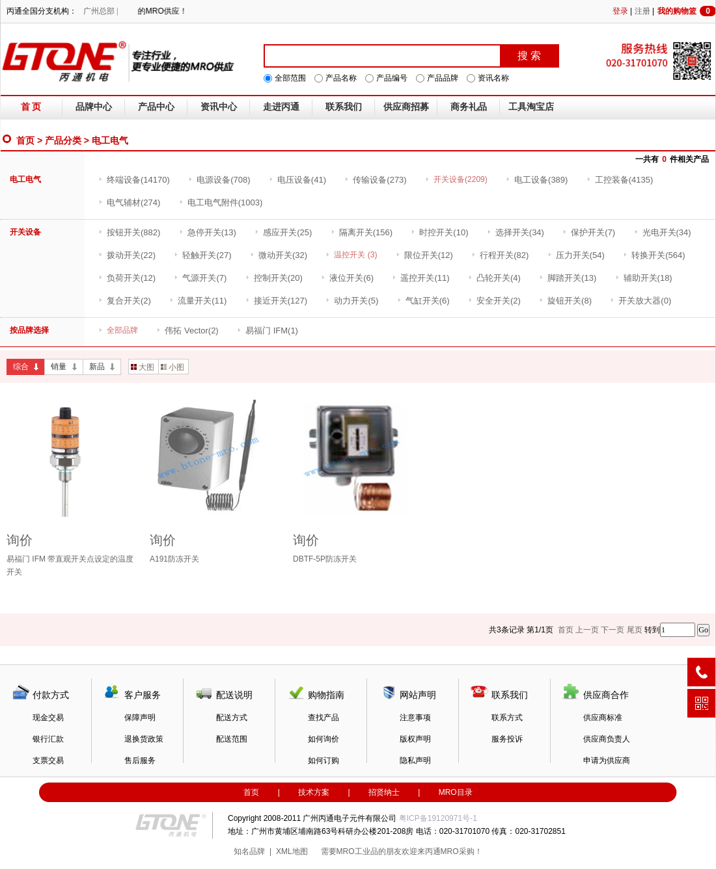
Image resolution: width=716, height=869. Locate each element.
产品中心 (156, 107)
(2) (124, 300)
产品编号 (391, 78)
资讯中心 (218, 107)
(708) (219, 180)
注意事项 (415, 717)
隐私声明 (415, 760)
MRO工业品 (357, 851)
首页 (25, 140)
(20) (274, 278)
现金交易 (48, 717)
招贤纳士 (384, 792)
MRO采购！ (461, 851)
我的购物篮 (686, 11)
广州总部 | (100, 11)
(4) (494, 278)
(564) (654, 255)
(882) (129, 232)
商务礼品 (468, 107)
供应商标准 (602, 717)
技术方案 (313, 792)
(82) (500, 255)
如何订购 (323, 760)
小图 (172, 367)
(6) (347, 278)
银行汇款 (48, 739)
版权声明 (415, 739)
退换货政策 (143, 739)
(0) (640, 300)
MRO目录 (456, 792)
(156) (361, 232)
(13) (207, 232)
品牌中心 (94, 107)
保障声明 (140, 717)
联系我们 (343, 107)
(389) (537, 180)
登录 (620, 11)
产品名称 (341, 78)
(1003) (221, 202)
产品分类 (63, 140)
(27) (202, 255)
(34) (515, 232)
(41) (297, 180)
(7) (588, 232)
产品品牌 (442, 78)
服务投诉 (507, 739)
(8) (565, 300)
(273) (375, 180)
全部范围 (290, 78)
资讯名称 (493, 78)
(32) (278, 255)
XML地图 (292, 851)
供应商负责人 (606, 739)
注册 (642, 11)
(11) (420, 278)
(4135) (620, 180)
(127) (276, 300)
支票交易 (48, 760)
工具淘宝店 (531, 107)
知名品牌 (249, 851)
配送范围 (231, 739)
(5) (351, 300)
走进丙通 (281, 107)
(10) (439, 232)
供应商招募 (406, 107)
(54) (576, 255)
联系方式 (507, 717)
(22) (127, 255)
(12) (424, 255)
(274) (129, 202)
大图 (142, 367)
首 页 (31, 107)
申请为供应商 (606, 760)
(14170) (134, 180)
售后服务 (140, 760)
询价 (20, 540)
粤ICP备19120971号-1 (438, 818)
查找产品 (323, 717)
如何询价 (323, 739)
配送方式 (231, 717)
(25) (283, 232)
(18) (643, 278)
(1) (267, 330)
